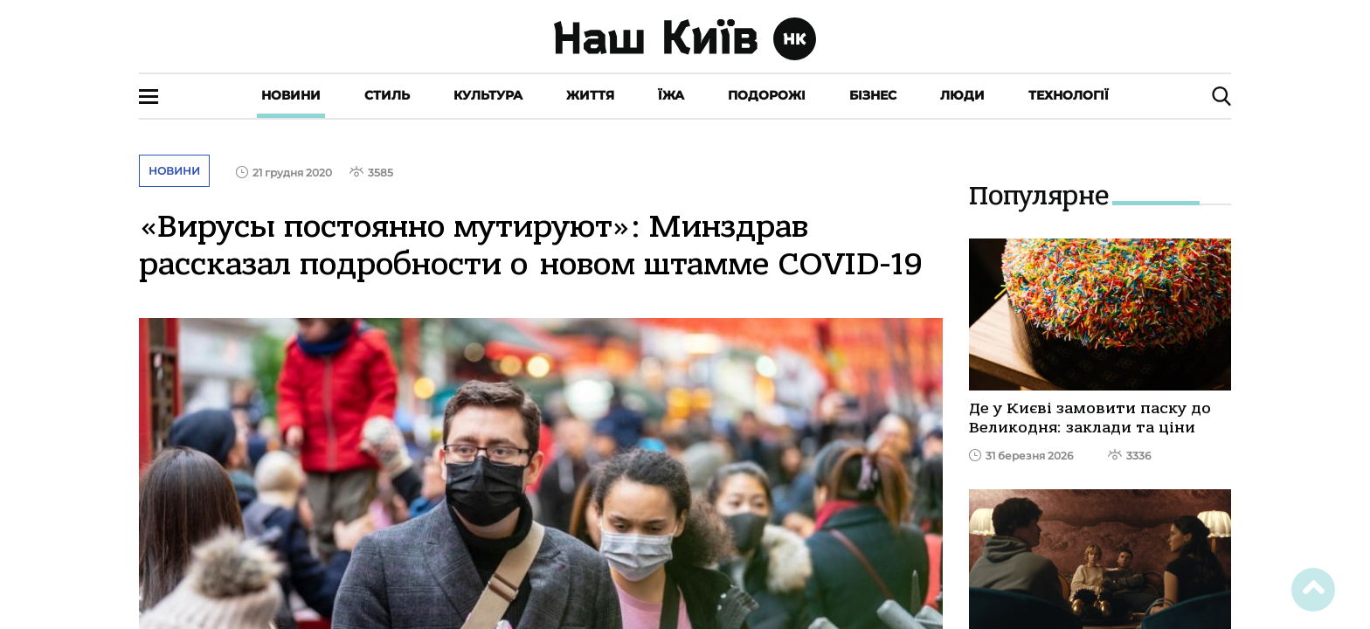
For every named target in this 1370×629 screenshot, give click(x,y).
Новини (291, 95)
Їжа (671, 95)
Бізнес (872, 95)
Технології (1068, 95)
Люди (962, 95)
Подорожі (767, 95)
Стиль (387, 95)
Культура (487, 95)
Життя (590, 95)
